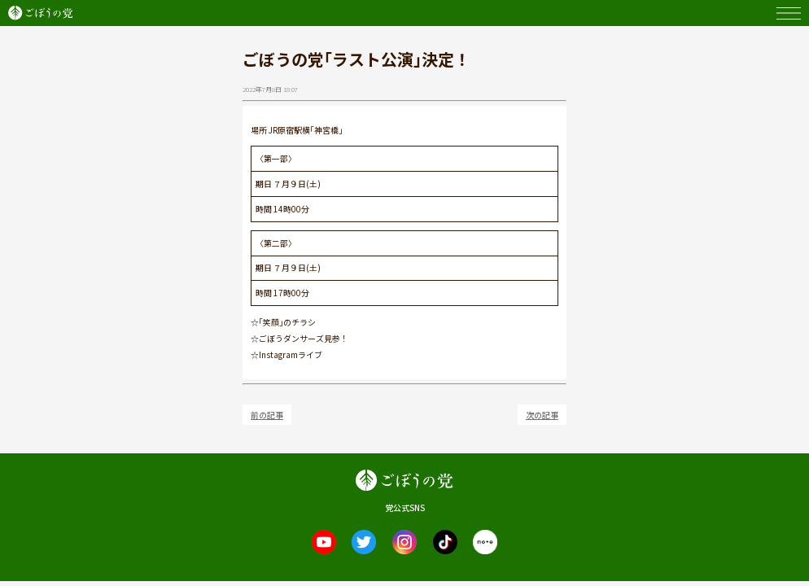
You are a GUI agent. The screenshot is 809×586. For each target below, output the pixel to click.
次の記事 (542, 415)
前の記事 (267, 415)
